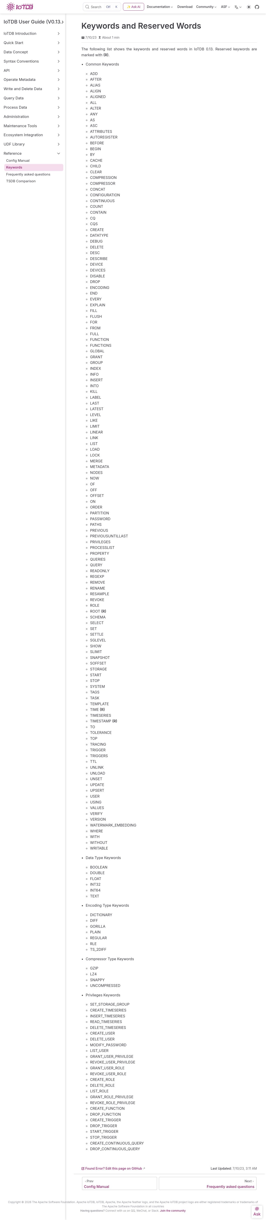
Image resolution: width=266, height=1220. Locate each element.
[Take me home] (21, 6)
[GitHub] (257, 7)
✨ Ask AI (133, 7)
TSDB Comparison (20, 181)
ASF (225, 7)
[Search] (102, 6)
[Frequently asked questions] (208, 1183)
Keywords (14, 167)
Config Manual (17, 160)
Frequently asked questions (28, 174)
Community (206, 7)
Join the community (173, 1210)
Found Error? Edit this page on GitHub (111, 1168)
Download (185, 7)
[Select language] (238, 6)
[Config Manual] (119, 1183)
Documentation (160, 7)
